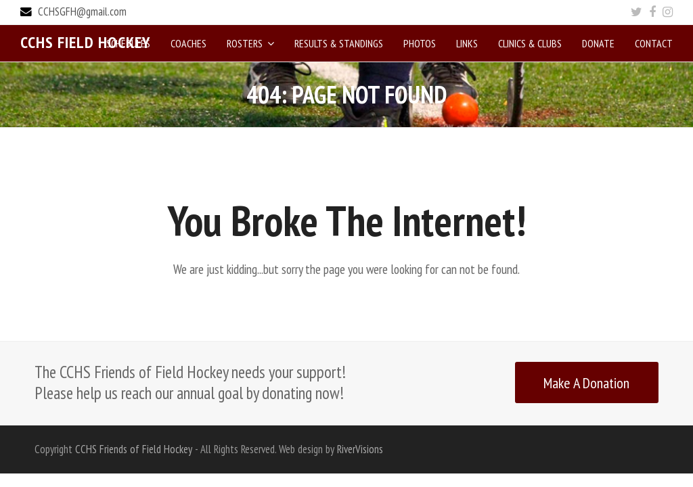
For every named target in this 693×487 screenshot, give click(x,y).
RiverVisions (360, 448)
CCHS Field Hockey (85, 42)
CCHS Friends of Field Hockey (133, 448)
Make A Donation (586, 382)
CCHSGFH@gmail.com (82, 11)
